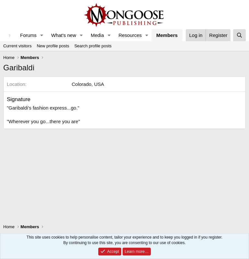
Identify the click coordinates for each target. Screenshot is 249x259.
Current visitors (17, 45)
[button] (41, 35)
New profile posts (53, 45)
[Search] (239, 35)
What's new (63, 35)
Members (167, 35)
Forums (28, 35)
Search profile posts (93, 45)
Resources (130, 35)
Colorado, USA (88, 84)
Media (97, 35)
